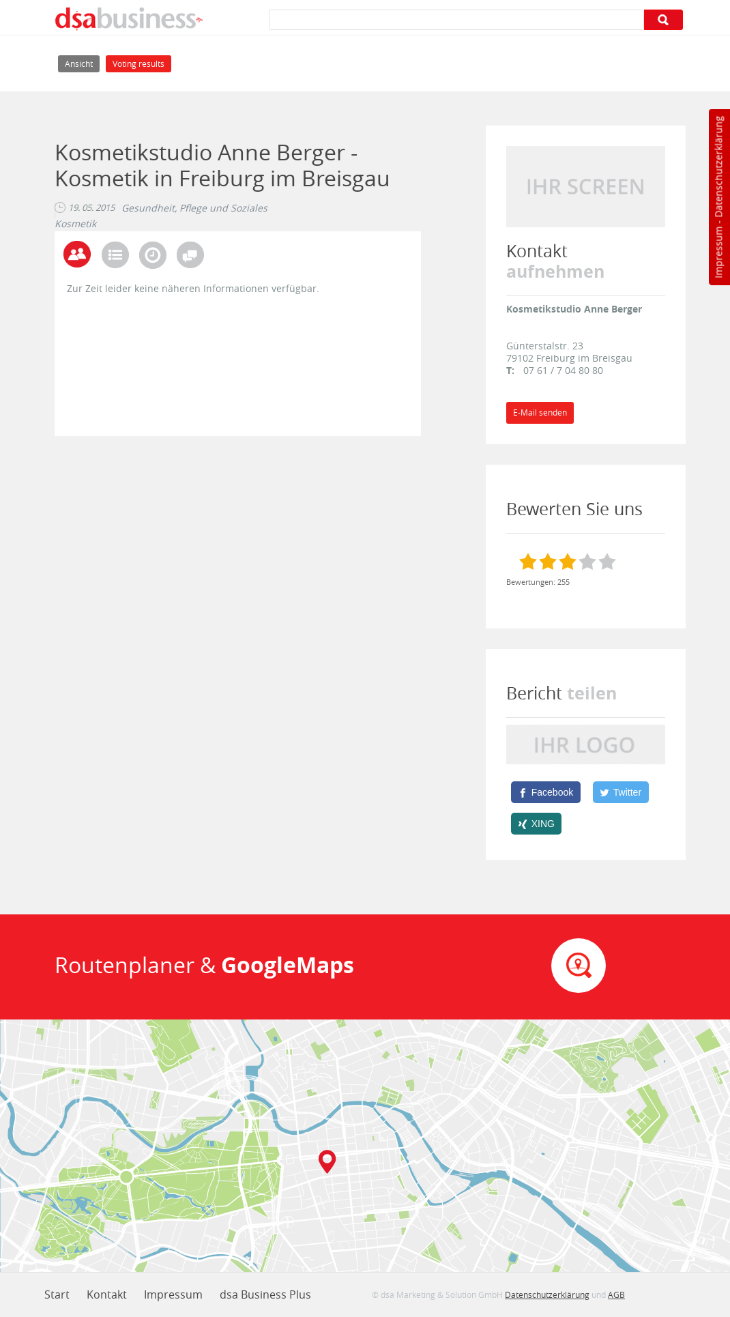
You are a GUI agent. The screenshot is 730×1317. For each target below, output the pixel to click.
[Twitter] (621, 792)
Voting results (138, 64)
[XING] (536, 824)
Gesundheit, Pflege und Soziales (194, 208)
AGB (616, 1294)
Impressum (718, 252)
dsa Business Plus (265, 1294)
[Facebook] (546, 792)
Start (57, 1294)
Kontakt (107, 1294)
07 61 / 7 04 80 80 (563, 370)
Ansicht (82, 62)
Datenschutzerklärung (718, 167)
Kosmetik (75, 224)
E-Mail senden (540, 412)
